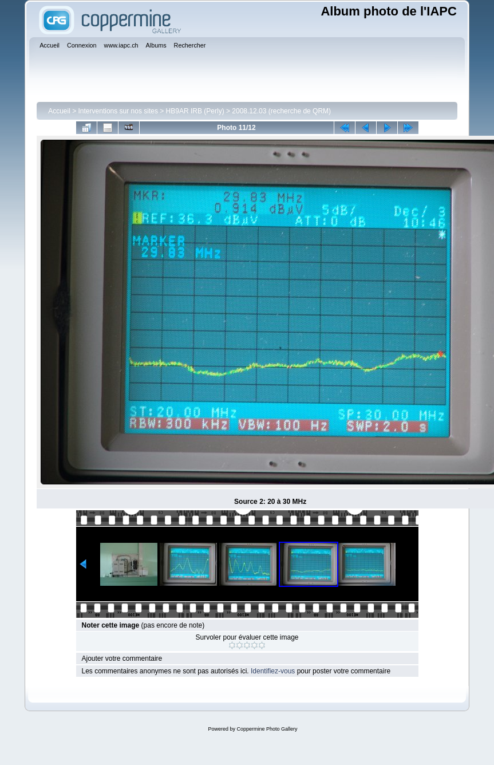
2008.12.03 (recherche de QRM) (281, 111)
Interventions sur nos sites (118, 111)
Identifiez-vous (273, 671)
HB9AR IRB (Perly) (195, 111)
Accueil (59, 111)
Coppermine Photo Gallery (266, 729)
